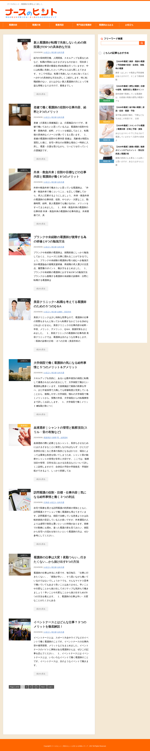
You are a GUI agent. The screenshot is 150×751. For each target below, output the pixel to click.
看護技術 (13, 25)
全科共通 (60, 52)
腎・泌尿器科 (62, 438)
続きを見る (41, 94)
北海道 (46, 502)
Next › (43, 687)
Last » (50, 687)
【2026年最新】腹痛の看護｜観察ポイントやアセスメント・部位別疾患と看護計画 (129, 150)
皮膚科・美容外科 (64, 312)
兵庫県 (54, 438)
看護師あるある (106, 25)
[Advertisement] (49, 711)
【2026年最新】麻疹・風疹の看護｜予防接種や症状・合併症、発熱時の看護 (129, 65)
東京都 (54, 52)
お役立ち (129, 25)
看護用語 (59, 25)
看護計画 (36, 25)
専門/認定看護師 (83, 25)
